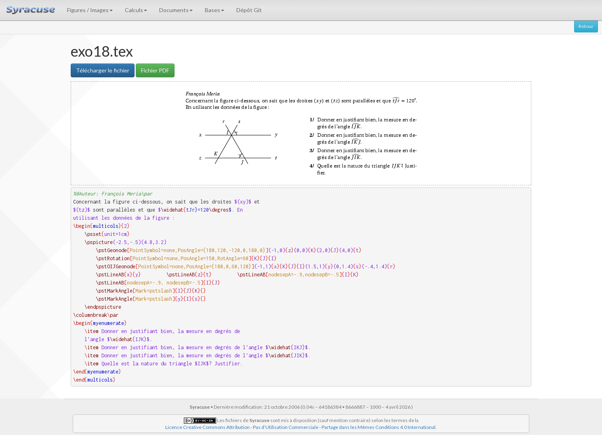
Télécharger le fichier (102, 70)
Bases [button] (214, 9)
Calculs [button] (136, 9)
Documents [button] (176, 9)
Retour (586, 26)
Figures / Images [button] (90, 9)
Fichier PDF (155, 70)
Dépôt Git (249, 9)
